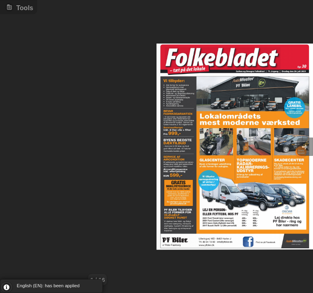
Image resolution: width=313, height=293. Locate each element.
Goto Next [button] (305, 147)
